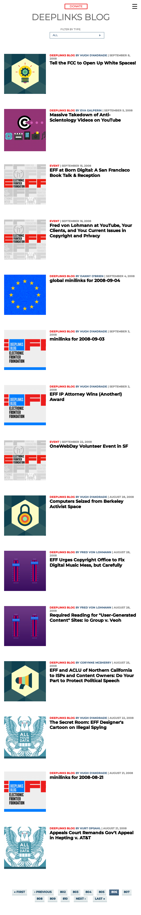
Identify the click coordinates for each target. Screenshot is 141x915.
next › (81, 899)
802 (63, 892)
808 (39, 899)
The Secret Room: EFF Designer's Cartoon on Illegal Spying (86, 725)
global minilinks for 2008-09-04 (85, 280)
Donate (76, 6)
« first (19, 892)
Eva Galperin (91, 110)
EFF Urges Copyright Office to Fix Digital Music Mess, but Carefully (87, 562)
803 (75, 892)
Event (54, 165)
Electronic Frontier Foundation (15, 7)
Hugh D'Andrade (93, 55)
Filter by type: (70, 29)
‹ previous (43, 892)
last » (100, 899)
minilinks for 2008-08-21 (76, 777)
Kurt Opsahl (90, 828)
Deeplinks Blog (62, 55)
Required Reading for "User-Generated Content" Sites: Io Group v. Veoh (93, 618)
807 (127, 892)
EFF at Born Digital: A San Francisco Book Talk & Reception (90, 173)
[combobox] (77, 35)
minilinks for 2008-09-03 (77, 339)
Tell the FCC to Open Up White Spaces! (93, 63)
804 (88, 892)
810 (65, 899)
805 (101, 892)
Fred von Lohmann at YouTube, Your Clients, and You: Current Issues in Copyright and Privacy (91, 230)
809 (53, 899)
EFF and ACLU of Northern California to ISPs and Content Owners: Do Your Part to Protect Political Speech (92, 675)
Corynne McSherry (95, 662)
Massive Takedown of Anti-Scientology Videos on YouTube (85, 117)
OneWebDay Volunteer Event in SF (89, 446)
